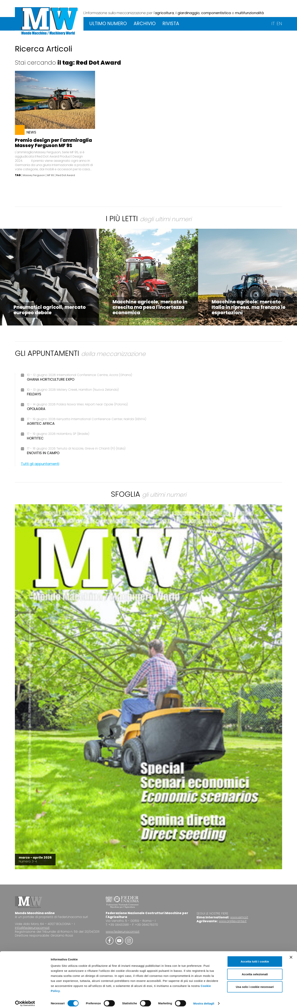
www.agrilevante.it (232, 921)
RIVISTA (170, 23)
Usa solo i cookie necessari (255, 982)
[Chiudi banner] (291, 953)
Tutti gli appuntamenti (40, 463)
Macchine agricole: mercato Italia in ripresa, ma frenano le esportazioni (248, 307)
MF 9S (50, 175)
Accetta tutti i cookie (255, 957)
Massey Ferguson (34, 175)
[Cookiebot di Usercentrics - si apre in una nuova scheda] (25, 999)
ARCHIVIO (145, 23)
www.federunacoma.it (122, 931)
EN (279, 23)
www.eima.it (239, 917)
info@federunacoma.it (32, 928)
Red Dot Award (65, 175)
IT (273, 23)
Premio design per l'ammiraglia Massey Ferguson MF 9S (53, 143)
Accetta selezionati (255, 970)
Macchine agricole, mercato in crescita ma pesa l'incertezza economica (149, 307)
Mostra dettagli (203, 999)
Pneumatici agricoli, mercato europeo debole (50, 310)
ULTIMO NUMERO (108, 23)
